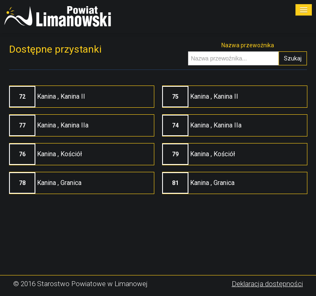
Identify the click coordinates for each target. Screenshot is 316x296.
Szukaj (293, 58)
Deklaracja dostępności (267, 284)
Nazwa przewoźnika (247, 45)
